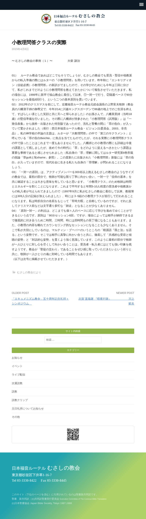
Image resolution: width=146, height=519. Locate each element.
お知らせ (17, 357)
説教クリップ (20, 400)
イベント (17, 366)
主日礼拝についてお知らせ (28, 408)
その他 (16, 416)
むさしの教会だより (29, 272)
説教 (14, 391)
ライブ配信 (18, 374)
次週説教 (17, 383)
